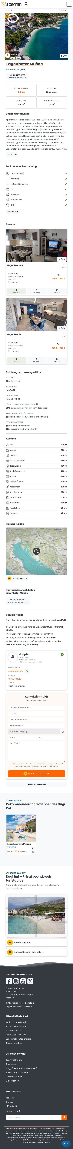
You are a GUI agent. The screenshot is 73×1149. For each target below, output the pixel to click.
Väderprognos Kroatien (17, 1022)
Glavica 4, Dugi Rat (16, 69)
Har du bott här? (17, 76)
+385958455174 (15, 671)
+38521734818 (14, 679)
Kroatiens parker (14, 1030)
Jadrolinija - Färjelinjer (16, 1034)
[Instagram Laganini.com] (16, 981)
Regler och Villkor (14, 1006)
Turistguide (11, 1064)
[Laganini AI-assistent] (66, 1144)
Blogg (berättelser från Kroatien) (21, 1068)
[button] (36, 551)
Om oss (9, 1102)
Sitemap (28, 1006)
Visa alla (13, 212)
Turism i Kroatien (14, 1043)
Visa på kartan (17, 578)
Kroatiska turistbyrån (16, 1026)
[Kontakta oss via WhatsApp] (26, 671)
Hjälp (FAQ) (11, 1106)
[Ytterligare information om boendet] (33, 848)
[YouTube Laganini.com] (23, 981)
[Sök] (26, 4)
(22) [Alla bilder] (64, 56)
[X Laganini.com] (30, 981)
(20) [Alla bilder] (62, 259)
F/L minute (57, 291)
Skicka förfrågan (36, 774)
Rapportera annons (36, 784)
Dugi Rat (10, 11)
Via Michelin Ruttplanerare (18, 1039)
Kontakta (10, 1097)
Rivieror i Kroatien (14, 1076)
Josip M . (14, 54)
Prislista (16, 291)
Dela (63, 10)
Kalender (36, 291)
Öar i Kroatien (12, 1080)
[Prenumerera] (64, 1117)
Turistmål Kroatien (14, 1060)
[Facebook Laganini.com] (9, 981)
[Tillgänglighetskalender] (33, 852)
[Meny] (69, 4)
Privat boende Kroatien (17, 1072)
